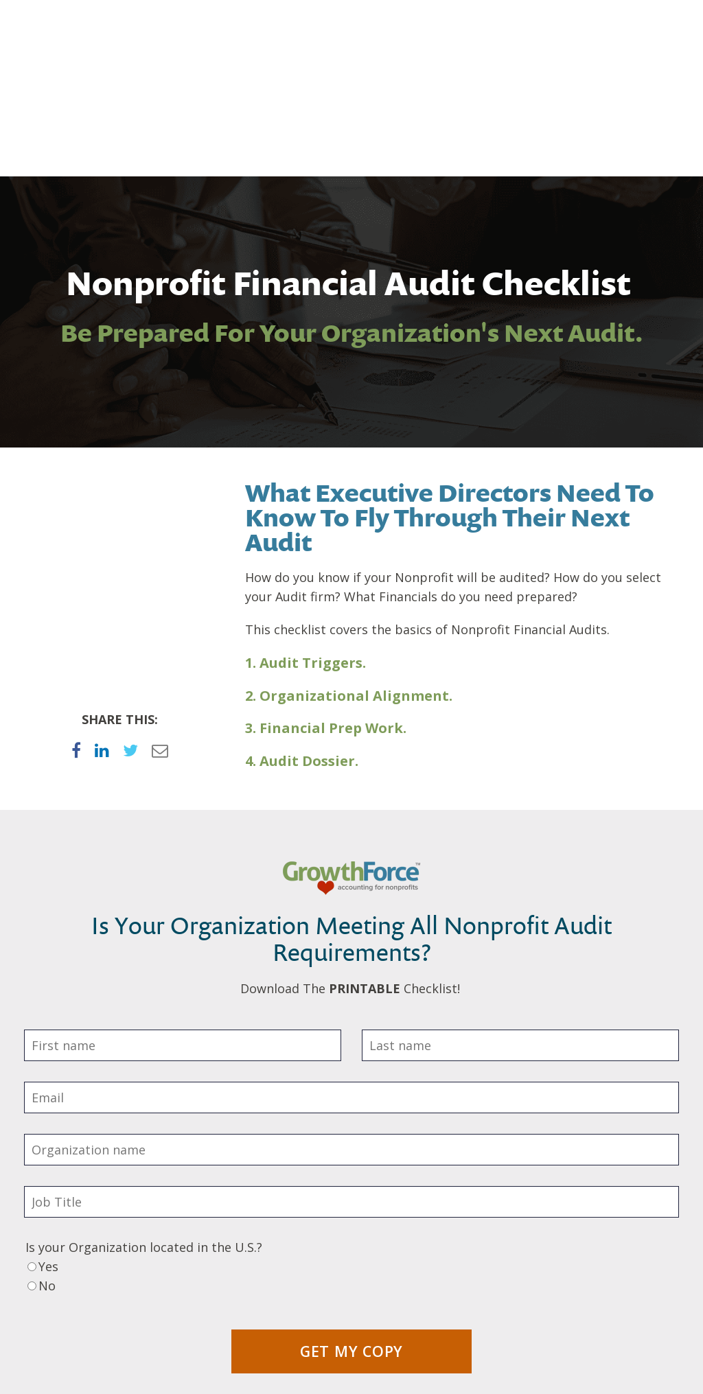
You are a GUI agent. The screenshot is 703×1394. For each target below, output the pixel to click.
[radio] (351, 1147)
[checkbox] (351, 1157)
